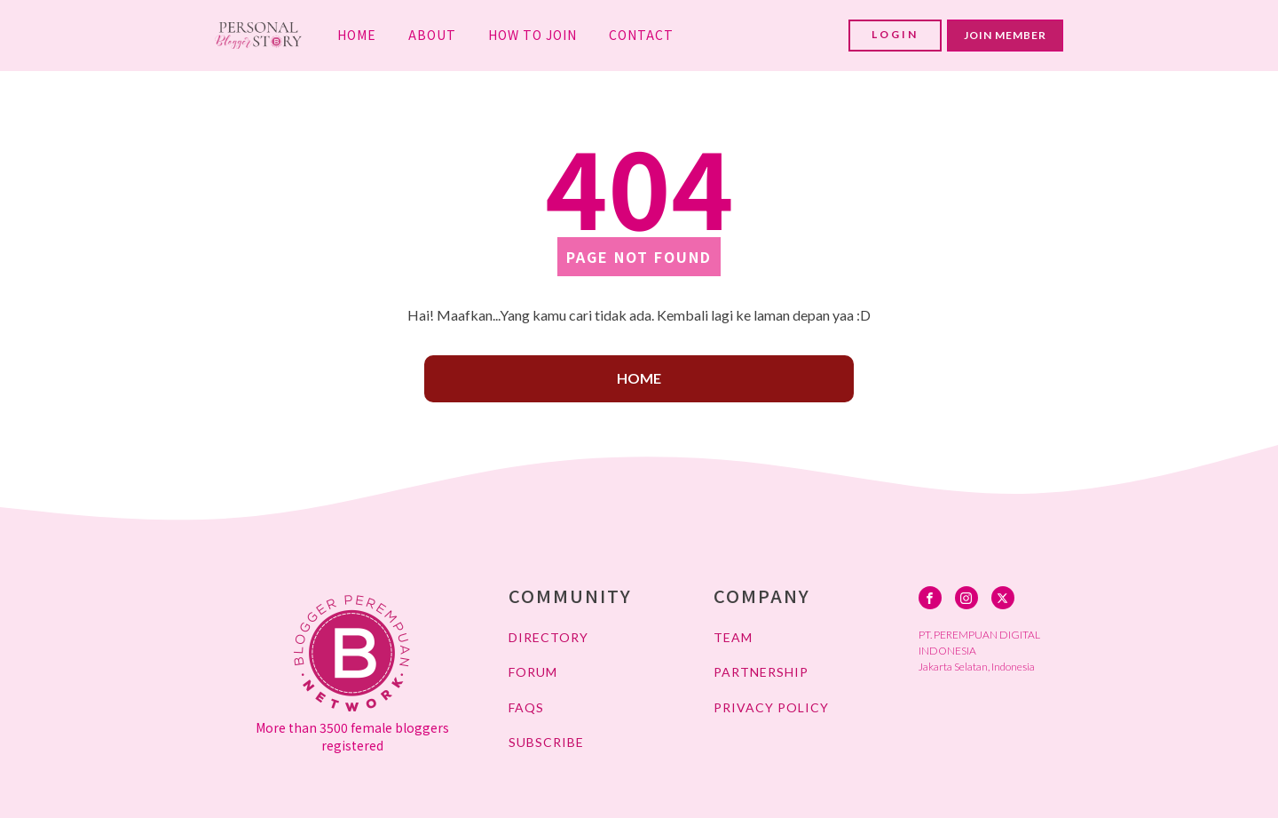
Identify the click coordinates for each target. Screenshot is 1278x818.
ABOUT (432, 35)
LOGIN (895, 34)
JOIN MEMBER (1005, 35)
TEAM (733, 637)
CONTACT (641, 35)
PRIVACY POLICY (771, 707)
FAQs (526, 707)
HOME (356, 35)
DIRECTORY (548, 637)
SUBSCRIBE (546, 742)
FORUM (533, 672)
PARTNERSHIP (761, 672)
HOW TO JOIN (532, 35)
